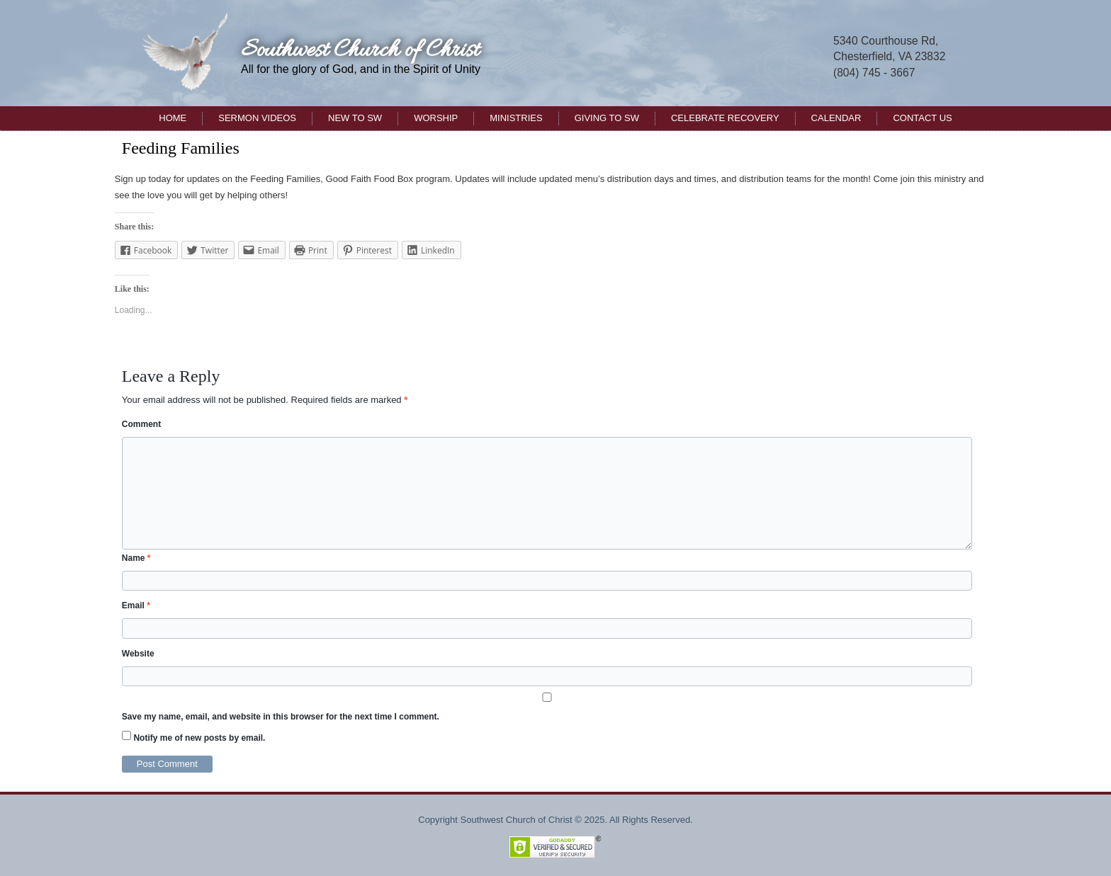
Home (172, 118)
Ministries (516, 118)
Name (136, 558)
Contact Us (922, 118)
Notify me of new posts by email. (199, 738)
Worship (436, 118)
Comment (141, 424)
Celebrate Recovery (725, 118)
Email (136, 605)
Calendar (836, 118)
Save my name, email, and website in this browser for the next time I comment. (280, 717)
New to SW (355, 118)
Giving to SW (607, 118)
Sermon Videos (257, 118)
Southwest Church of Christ (360, 51)
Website (138, 654)
